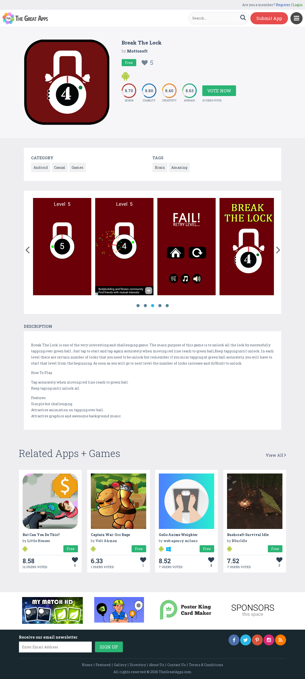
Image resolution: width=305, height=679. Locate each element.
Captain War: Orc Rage (110, 534)
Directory (138, 664)
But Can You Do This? (41, 534)
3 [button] (152, 305)
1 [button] (138, 305)
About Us (156, 664)
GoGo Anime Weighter (178, 534)
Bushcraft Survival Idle (248, 534)
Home (87, 664)
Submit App (269, 18)
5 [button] (167, 305)
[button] (27, 249)
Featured (103, 664)
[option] (62, 247)
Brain (160, 167)
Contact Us (176, 664)
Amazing (179, 167)
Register (283, 4)
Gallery (120, 664)
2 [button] (145, 305)
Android (41, 167)
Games (77, 167)
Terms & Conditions (206, 664)
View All (276, 455)
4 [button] (159, 305)
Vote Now (219, 91)
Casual (59, 167)
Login (298, 4)
